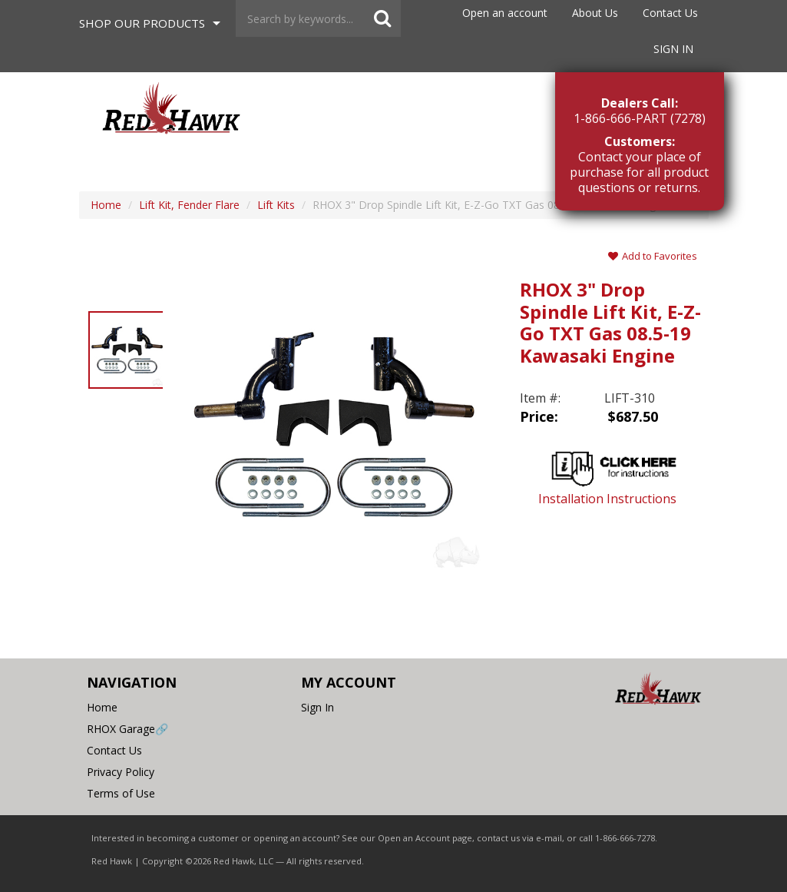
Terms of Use (121, 793)
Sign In (673, 48)
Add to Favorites (652, 256)
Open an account (504, 12)
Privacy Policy (120, 771)
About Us (595, 12)
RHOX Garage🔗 (127, 728)
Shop (142, 23)
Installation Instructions (613, 474)
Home (102, 707)
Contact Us (670, 12)
